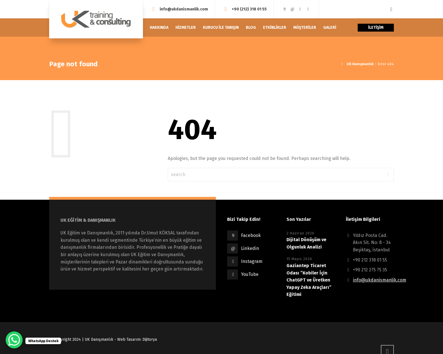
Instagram (251, 261)
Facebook (251, 235)
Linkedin (250, 248)
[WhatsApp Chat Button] (14, 339)
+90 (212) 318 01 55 (249, 8)
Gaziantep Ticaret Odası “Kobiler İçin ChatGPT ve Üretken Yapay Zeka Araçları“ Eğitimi (308, 280)
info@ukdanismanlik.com (184, 8)
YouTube (250, 274)
